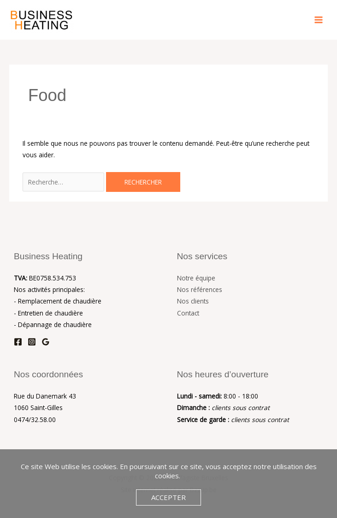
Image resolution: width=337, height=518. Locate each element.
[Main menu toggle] (318, 20)
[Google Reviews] (45, 342)
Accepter (168, 497)
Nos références (199, 289)
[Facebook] (18, 342)
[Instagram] (32, 342)
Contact (188, 313)
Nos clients (193, 301)
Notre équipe (196, 278)
